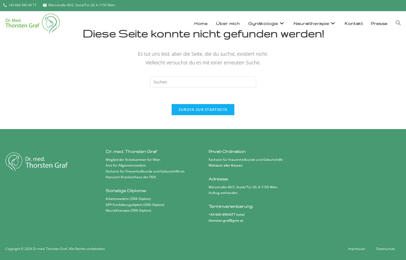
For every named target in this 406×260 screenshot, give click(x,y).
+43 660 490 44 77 (19, 5)
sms (240, 214)
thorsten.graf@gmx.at (226, 220)
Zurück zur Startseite (203, 109)
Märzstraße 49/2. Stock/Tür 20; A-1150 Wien (79, 5)
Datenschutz (385, 248)
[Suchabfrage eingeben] (203, 82)
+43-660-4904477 (222, 214)
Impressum (356, 248)
